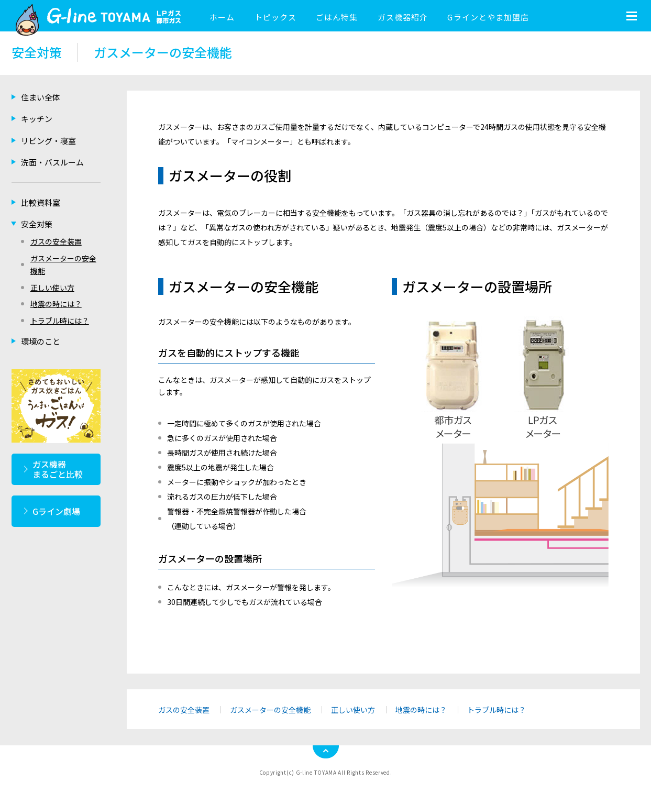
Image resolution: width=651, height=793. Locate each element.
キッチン (36, 118)
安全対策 (36, 223)
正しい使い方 (353, 709)
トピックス (275, 17)
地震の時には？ (421, 709)
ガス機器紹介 (403, 17)
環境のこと (40, 341)
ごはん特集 (337, 17)
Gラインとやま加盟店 (488, 17)
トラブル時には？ (496, 709)
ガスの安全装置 (183, 709)
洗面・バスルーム (52, 162)
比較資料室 (40, 202)
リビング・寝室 (48, 140)
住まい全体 (40, 97)
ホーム (222, 17)
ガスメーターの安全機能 (270, 709)
